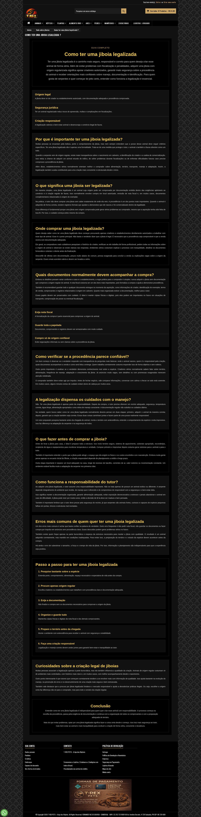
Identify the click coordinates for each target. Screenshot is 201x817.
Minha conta (106, 772)
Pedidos (27, 755)
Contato (68, 745)
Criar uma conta (170, 2)
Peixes (97, 23)
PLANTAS (60, 23)
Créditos (28, 758)
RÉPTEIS (49, 23)
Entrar (158, 2)
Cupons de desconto (32, 765)
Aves (88, 23)
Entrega (105, 752)
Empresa (105, 758)
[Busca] (100, 11)
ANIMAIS (38, 23)
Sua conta (30, 745)
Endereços (28, 762)
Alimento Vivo (75, 23)
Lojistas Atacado (108, 765)
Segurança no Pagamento (110, 762)
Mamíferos (109, 23)
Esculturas (124, 23)
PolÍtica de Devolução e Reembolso (114, 755)
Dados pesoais (30, 752)
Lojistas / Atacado (141, 23)
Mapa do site (106, 768)
